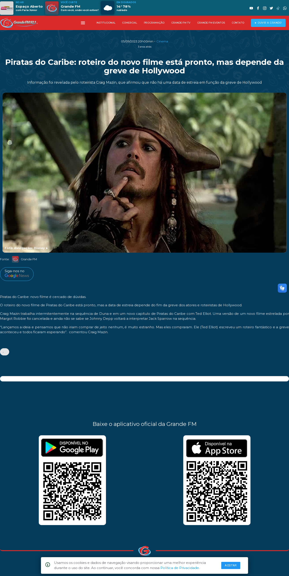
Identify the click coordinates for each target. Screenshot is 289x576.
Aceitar (231, 565)
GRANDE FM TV (180, 22)
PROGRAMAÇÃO (154, 22)
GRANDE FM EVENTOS (211, 22)
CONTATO (238, 22)
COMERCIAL (129, 22)
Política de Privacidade (179, 568)
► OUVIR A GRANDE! (268, 22)
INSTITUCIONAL (105, 22)
